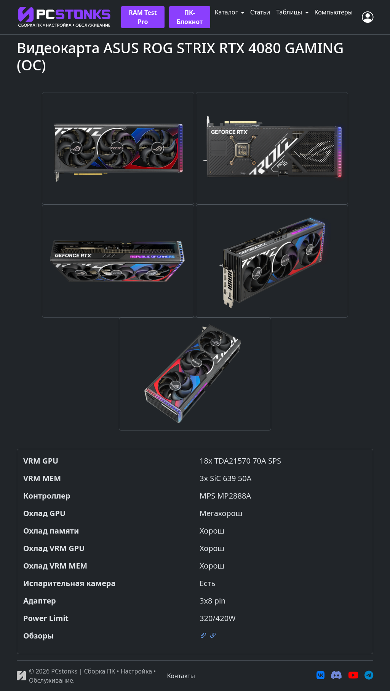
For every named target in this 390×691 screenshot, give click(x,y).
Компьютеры (334, 12)
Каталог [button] (227, 12)
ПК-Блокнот (190, 17)
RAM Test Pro (143, 17)
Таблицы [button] (290, 12)
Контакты (181, 676)
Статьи (260, 12)
